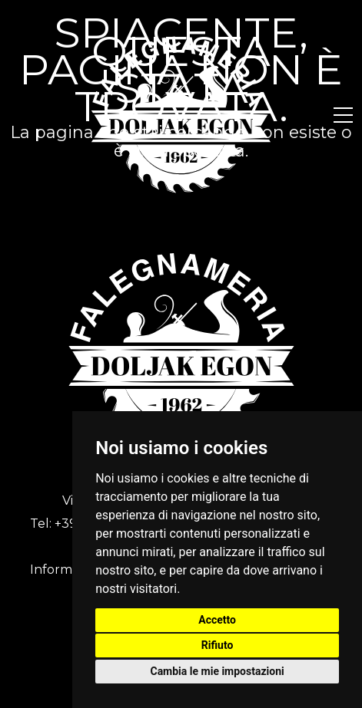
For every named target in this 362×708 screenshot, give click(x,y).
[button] (343, 115)
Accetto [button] (217, 620)
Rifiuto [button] (217, 645)
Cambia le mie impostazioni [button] (217, 671)
